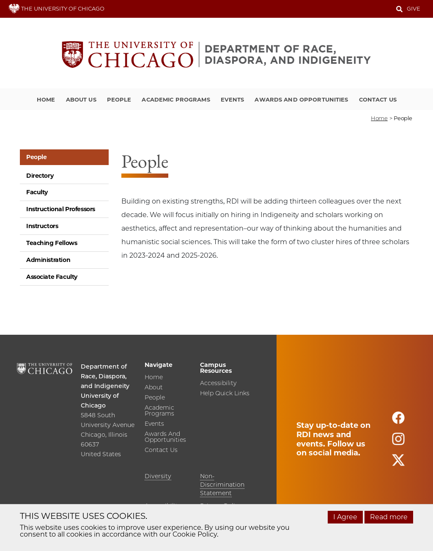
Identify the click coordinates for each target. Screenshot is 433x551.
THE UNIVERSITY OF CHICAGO (56, 8)
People (119, 99)
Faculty (37, 192)
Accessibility (218, 383)
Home (46, 99)
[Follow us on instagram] (398, 442)
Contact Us (378, 99)
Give (413, 8)
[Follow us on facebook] (398, 421)
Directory (39, 175)
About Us (81, 99)
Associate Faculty (51, 277)
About (154, 387)
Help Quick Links (224, 393)
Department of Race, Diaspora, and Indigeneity (105, 376)
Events (232, 99)
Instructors (42, 226)
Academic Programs (176, 99)
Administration (48, 260)
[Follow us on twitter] (398, 464)
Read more (389, 517)
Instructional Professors (60, 209)
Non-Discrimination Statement (222, 484)
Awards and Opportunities (301, 99)
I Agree (345, 517)
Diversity (158, 476)
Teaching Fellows (51, 243)
